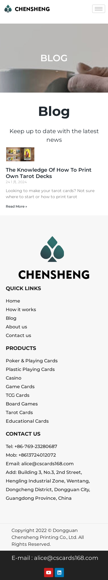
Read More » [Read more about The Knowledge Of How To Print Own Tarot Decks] (16, 206)
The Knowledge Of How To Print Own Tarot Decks (49, 173)
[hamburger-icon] (98, 9)
